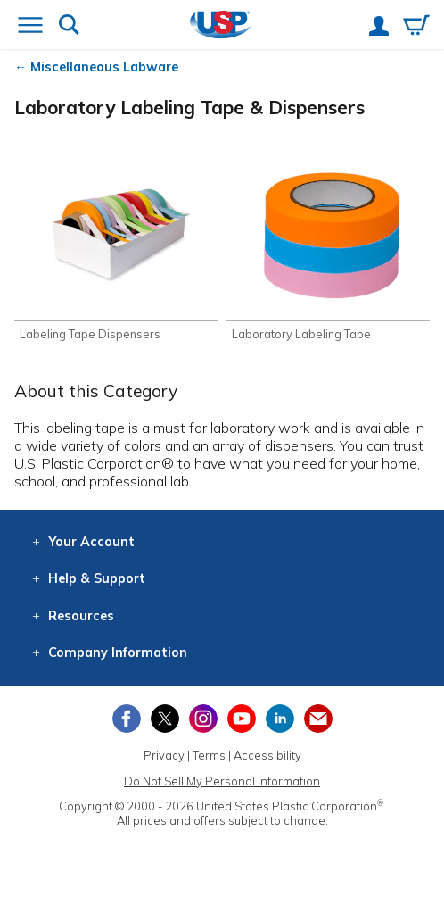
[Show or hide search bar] (69, 26)
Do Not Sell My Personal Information (222, 781)
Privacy (164, 755)
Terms (209, 755)
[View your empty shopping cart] (416, 27)
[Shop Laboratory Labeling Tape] (328, 248)
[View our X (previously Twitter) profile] (165, 718)
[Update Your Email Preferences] (318, 718)
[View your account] (379, 27)
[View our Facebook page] (126, 718)
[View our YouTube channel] (241, 718)
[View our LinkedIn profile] (280, 718)
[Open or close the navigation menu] (30, 27)
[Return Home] (220, 26)
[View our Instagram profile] (203, 718)
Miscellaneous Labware (104, 67)
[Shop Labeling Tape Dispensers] (116, 248)
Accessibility (267, 755)
